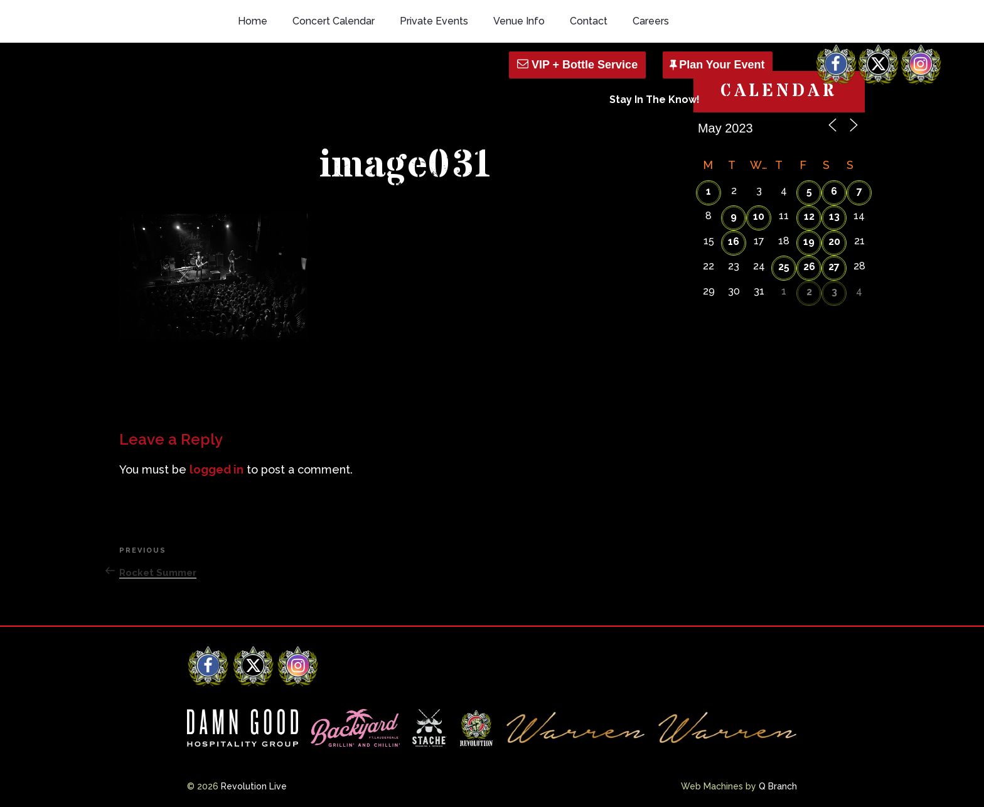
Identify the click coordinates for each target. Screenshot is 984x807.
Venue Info (519, 21)
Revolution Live (254, 786)
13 (834, 216)
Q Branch (778, 786)
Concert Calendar (333, 21)
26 (809, 267)
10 (758, 216)
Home (252, 21)
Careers (651, 21)
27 (834, 267)
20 (834, 241)
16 (733, 241)
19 (809, 241)
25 (783, 267)
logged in (216, 469)
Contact (588, 21)
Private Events (434, 21)
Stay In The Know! (654, 100)
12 (809, 216)
